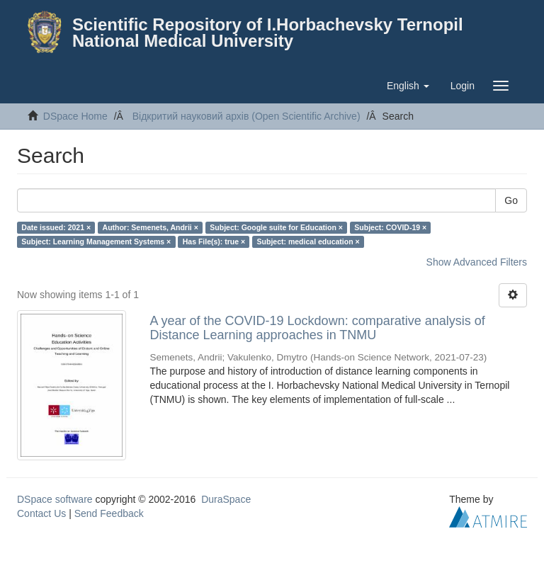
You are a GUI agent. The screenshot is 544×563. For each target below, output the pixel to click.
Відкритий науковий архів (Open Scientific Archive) (246, 116)
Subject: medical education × (308, 241)
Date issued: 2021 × (56, 227)
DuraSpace (226, 499)
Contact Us (41, 513)
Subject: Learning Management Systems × (96, 241)
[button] (408, 85)
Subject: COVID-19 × (390, 227)
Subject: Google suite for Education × (276, 227)
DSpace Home (75, 116)
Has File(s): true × (214, 241)
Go (511, 200)
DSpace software (55, 499)
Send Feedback (109, 513)
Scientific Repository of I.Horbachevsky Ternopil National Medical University (267, 32)
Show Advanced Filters (476, 262)
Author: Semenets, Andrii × (150, 227)
